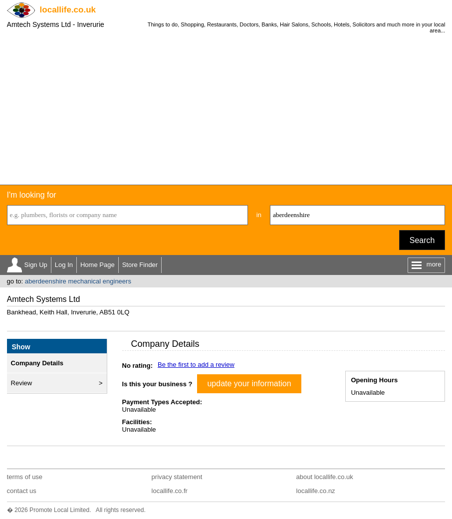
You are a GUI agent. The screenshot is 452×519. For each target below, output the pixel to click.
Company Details (37, 363)
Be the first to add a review (196, 364)
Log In (64, 264)
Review (21, 383)
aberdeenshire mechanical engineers (78, 281)
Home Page (97, 264)
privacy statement (177, 477)
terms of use (25, 477)
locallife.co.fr (170, 491)
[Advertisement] (226, 110)
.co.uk (68, 9)
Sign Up (35, 264)
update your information (249, 383)
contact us (21, 491)
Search (422, 240)
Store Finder (140, 264)
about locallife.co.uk (324, 477)
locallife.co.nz (315, 491)
